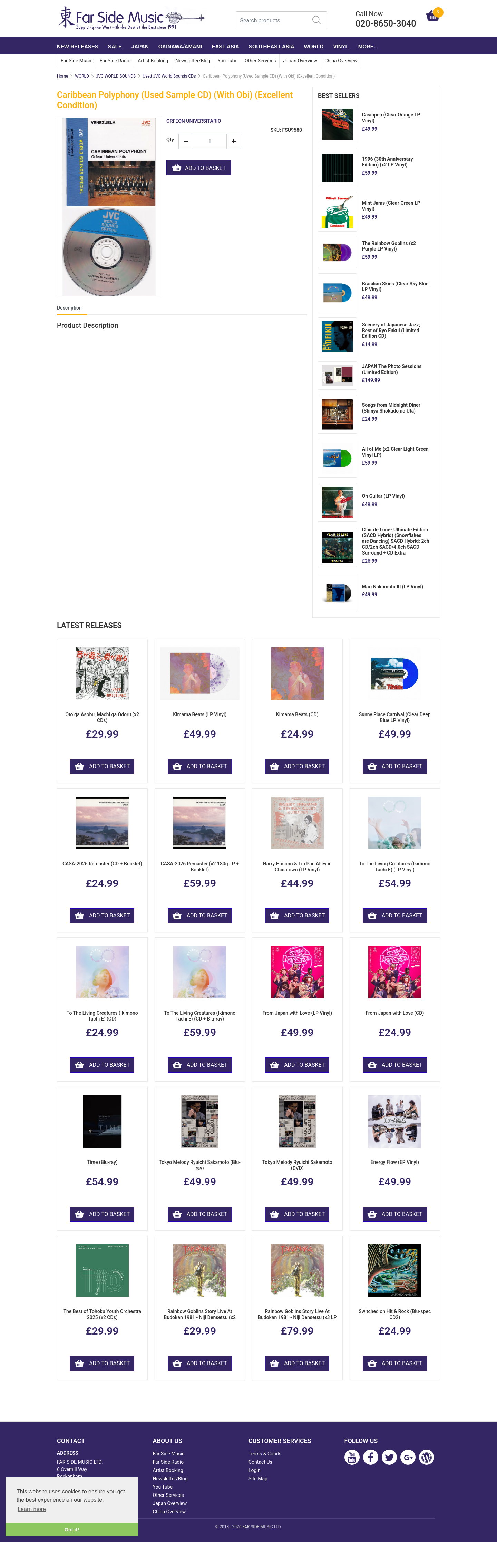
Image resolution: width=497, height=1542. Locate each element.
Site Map (257, 1478)
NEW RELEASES (77, 46)
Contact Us (260, 1462)
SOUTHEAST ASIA (271, 46)
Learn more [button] (32, 1509)
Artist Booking (153, 60)
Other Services (260, 60)
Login (254, 1470)
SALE (115, 46)
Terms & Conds (264, 1454)
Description (69, 308)
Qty (169, 140)
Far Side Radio (115, 60)
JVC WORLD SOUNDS (116, 76)
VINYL (341, 46)
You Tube (227, 60)
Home (62, 76)
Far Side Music (76, 60)
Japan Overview (300, 60)
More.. (367, 46)
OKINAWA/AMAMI (180, 46)
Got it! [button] (72, 1529)
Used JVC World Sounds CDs (169, 76)
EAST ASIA (225, 46)
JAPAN (140, 46)
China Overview (341, 60)
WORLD (314, 46)
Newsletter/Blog (192, 60)
